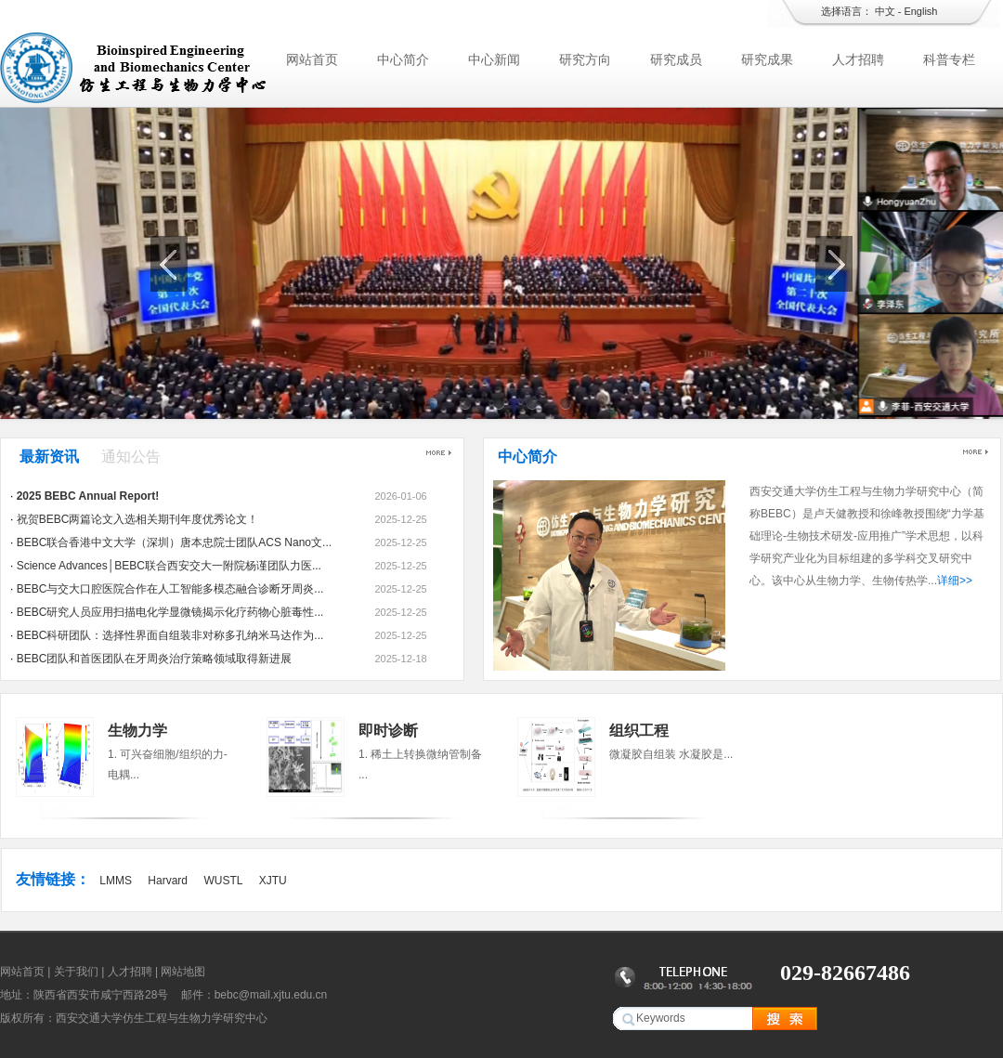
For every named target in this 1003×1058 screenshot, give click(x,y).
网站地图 (183, 971)
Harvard (168, 880)
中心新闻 (494, 59)
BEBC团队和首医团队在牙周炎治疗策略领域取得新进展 (155, 658)
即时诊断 (388, 730)
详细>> (954, 580)
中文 (885, 11)
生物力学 (137, 730)
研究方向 (585, 59)
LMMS (115, 880)
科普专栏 (949, 59)
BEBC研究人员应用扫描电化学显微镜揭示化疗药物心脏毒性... (170, 612)
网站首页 (312, 59)
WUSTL (222, 880)
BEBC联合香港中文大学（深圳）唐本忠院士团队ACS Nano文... (174, 542)
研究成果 (767, 59)
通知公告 (131, 456)
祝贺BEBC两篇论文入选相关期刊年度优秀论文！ (138, 519)
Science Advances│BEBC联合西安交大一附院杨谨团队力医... (169, 565)
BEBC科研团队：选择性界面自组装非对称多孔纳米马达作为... (170, 635)
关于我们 (76, 971)
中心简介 (403, 59)
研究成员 (676, 59)
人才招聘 (858, 59)
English (920, 11)
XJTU (273, 880)
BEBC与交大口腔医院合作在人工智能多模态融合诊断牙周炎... (170, 588)
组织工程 (639, 730)
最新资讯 (49, 456)
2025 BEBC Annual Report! (88, 496)
